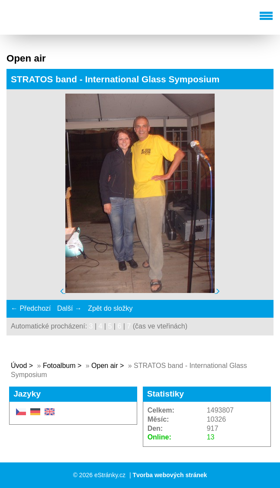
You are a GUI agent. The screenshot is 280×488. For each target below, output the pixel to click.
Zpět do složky (110, 308)
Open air (105, 365)
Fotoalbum (59, 365)
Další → (69, 308)
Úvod (19, 365)
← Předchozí (31, 308)
